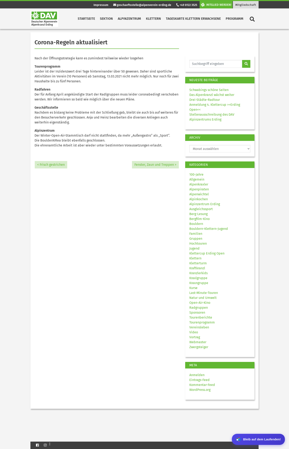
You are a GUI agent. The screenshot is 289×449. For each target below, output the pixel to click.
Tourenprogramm (202, 322)
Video (193, 332)
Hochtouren (198, 243)
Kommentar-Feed (202, 385)
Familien (195, 234)
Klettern (153, 19)
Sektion (106, 19)
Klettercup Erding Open (206, 253)
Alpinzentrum (129, 19)
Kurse (193, 288)
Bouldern (196, 224)
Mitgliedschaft (245, 4)
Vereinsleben (199, 327)
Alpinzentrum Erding (204, 204)
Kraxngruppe (198, 283)
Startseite (86, 19)
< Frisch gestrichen (51, 165)
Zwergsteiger (198, 347)
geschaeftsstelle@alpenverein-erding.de (142, 5)
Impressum (101, 5)
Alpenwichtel (199, 194)
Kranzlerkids (198, 273)
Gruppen (195, 239)
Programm (234, 19)
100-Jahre (196, 174)
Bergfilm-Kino (199, 219)
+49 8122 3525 (186, 5)
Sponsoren (197, 312)
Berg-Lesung (198, 214)
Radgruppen (198, 308)
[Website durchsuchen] (215, 64)
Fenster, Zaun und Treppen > (155, 165)
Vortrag (194, 337)
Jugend (194, 248)
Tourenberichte (200, 317)
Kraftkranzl (197, 268)
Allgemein (196, 179)
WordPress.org (199, 390)
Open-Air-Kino (199, 303)
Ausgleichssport (201, 209)
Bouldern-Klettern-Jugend (208, 229)
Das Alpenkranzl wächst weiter (211, 95)
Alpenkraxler (198, 184)
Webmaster (197, 342)
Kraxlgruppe (198, 278)
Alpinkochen (198, 199)
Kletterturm (198, 263)
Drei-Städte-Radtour (204, 100)
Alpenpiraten (199, 189)
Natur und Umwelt (203, 298)
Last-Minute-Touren (203, 293)
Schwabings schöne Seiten (209, 90)
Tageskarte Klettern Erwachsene (193, 19)
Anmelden (197, 375)
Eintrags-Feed (199, 380)
